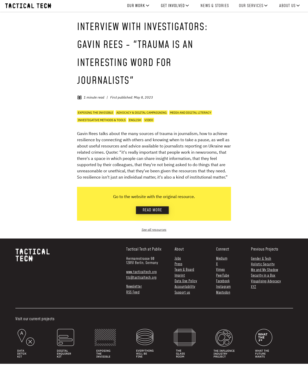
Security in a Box (263, 275)
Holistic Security (263, 264)
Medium (221, 259)
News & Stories (214, 6)
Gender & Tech (261, 258)
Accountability (185, 287)
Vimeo (220, 270)
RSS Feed (132, 293)
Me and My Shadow (264, 270)
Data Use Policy (186, 281)
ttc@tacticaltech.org (141, 277)
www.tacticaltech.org (141, 272)
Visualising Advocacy (266, 281)
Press (178, 264)
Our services (251, 6)
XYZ (253, 287)
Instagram (223, 287)
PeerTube (222, 276)
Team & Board (184, 270)
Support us (182, 293)
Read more (152, 210)
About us (287, 6)
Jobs (178, 259)
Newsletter (134, 287)
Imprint (180, 276)
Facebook (223, 281)
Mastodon (223, 293)
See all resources (154, 230)
